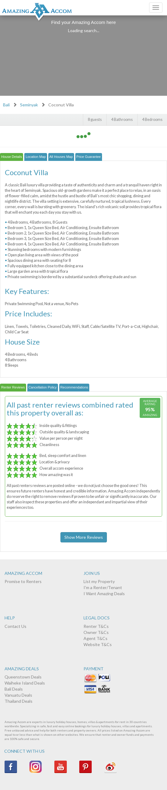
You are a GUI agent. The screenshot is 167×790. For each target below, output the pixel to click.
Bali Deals (14, 689)
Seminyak (29, 104)
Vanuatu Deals (18, 695)
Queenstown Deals (23, 676)
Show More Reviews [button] (83, 537)
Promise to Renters (23, 581)
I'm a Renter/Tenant (103, 587)
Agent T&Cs (95, 638)
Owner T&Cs (96, 632)
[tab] (11, 157)
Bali (6, 104)
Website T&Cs (98, 644)
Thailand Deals (18, 701)
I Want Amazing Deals (104, 593)
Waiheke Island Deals (25, 682)
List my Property (99, 581)
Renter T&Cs (96, 626)
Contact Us (15, 626)
